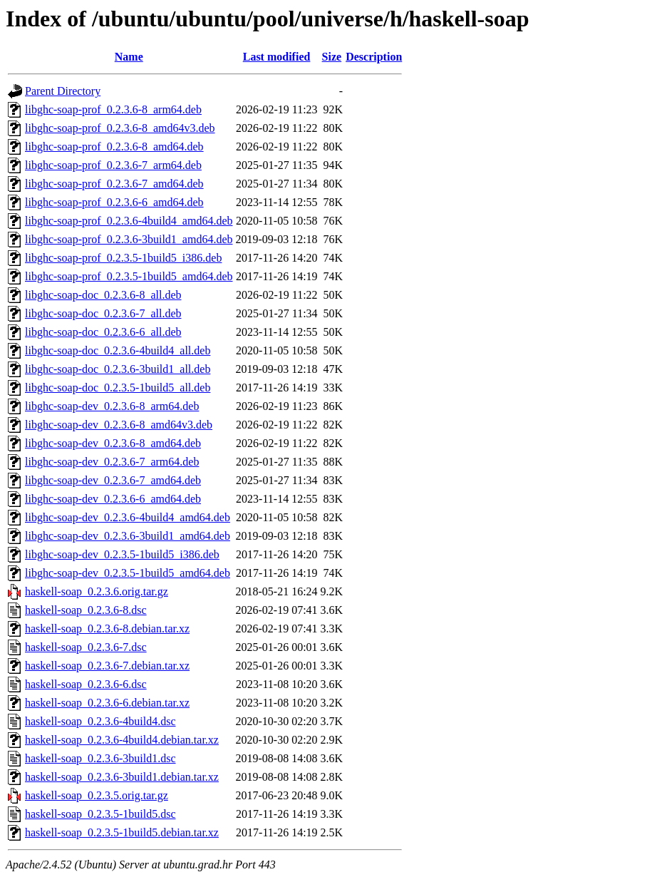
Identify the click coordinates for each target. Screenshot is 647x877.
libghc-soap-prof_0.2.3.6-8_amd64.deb (114, 146)
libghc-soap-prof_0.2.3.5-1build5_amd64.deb (129, 276)
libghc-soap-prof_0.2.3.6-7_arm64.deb (113, 165)
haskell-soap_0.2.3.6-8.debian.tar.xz (107, 628)
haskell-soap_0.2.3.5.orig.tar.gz (96, 795)
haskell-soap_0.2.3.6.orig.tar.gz (96, 591)
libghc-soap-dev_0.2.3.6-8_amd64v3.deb (118, 425)
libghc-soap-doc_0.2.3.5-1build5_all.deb (117, 387)
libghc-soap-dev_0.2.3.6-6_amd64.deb (113, 499)
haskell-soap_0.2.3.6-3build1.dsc (100, 758)
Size (332, 57)
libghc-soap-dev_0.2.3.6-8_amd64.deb (113, 443)
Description (374, 57)
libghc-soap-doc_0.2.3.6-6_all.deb (103, 332)
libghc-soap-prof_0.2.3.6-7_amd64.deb (114, 184)
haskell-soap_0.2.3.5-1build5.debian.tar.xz (122, 832)
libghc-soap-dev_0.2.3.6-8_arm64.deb (112, 406)
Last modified (277, 57)
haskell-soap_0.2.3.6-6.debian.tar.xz (107, 703)
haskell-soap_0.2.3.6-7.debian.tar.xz (107, 666)
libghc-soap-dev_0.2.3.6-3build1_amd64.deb (127, 536)
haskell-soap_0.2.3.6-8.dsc (86, 610)
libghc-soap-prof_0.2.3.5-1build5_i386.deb (123, 258)
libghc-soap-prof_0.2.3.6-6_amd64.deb (114, 202)
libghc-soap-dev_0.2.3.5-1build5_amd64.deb (127, 573)
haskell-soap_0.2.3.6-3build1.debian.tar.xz (122, 777)
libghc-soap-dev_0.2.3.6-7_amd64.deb (113, 480)
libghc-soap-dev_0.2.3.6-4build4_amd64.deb (127, 517)
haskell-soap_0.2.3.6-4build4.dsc (100, 721)
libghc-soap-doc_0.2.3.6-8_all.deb (103, 295)
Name (129, 57)
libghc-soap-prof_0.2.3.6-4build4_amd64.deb (129, 221)
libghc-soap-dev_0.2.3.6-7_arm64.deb (112, 462)
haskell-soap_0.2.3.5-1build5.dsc (100, 814)
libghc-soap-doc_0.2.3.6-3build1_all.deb (117, 369)
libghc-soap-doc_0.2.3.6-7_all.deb (103, 313)
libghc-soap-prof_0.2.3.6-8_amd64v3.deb (120, 128)
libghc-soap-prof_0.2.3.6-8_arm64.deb (113, 109)
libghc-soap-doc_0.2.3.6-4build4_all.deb (117, 350)
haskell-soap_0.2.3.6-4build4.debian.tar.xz (122, 740)
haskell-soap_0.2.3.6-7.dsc (86, 647)
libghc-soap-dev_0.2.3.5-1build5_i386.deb (122, 554)
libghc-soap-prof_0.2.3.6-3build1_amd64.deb (129, 239)
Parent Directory (62, 91)
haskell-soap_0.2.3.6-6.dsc (86, 684)
